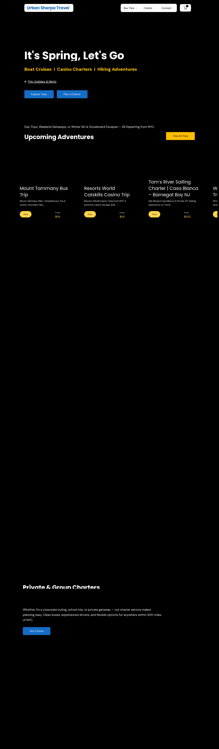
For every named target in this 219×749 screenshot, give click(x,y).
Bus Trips (129, 7)
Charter (148, 7)
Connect (166, 7)
